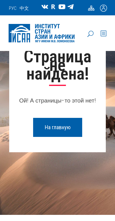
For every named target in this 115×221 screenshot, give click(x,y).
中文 (24, 8)
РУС (13, 8)
